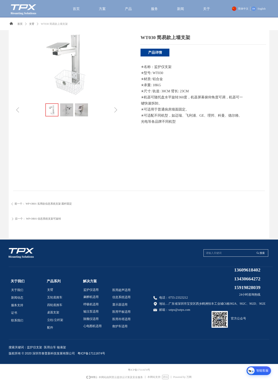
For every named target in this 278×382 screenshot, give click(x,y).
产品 (128, 9)
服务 (154, 9)
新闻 (180, 9)
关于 (206, 9)
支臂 (31, 23)
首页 (76, 9)
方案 (102, 9)
